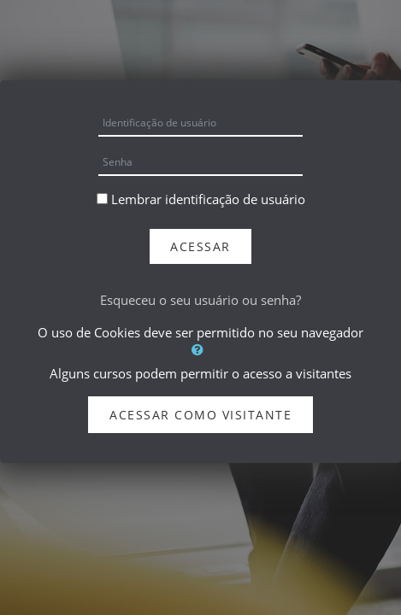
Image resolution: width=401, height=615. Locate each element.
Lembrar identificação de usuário (208, 199)
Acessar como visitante (200, 415)
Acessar (200, 246)
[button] (200, 349)
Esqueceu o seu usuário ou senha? (200, 299)
